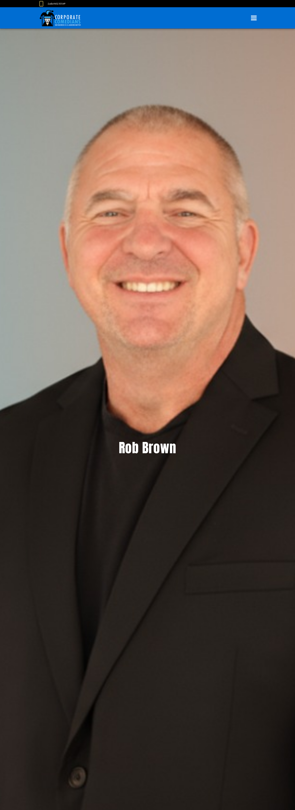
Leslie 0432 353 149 (56, 3)
